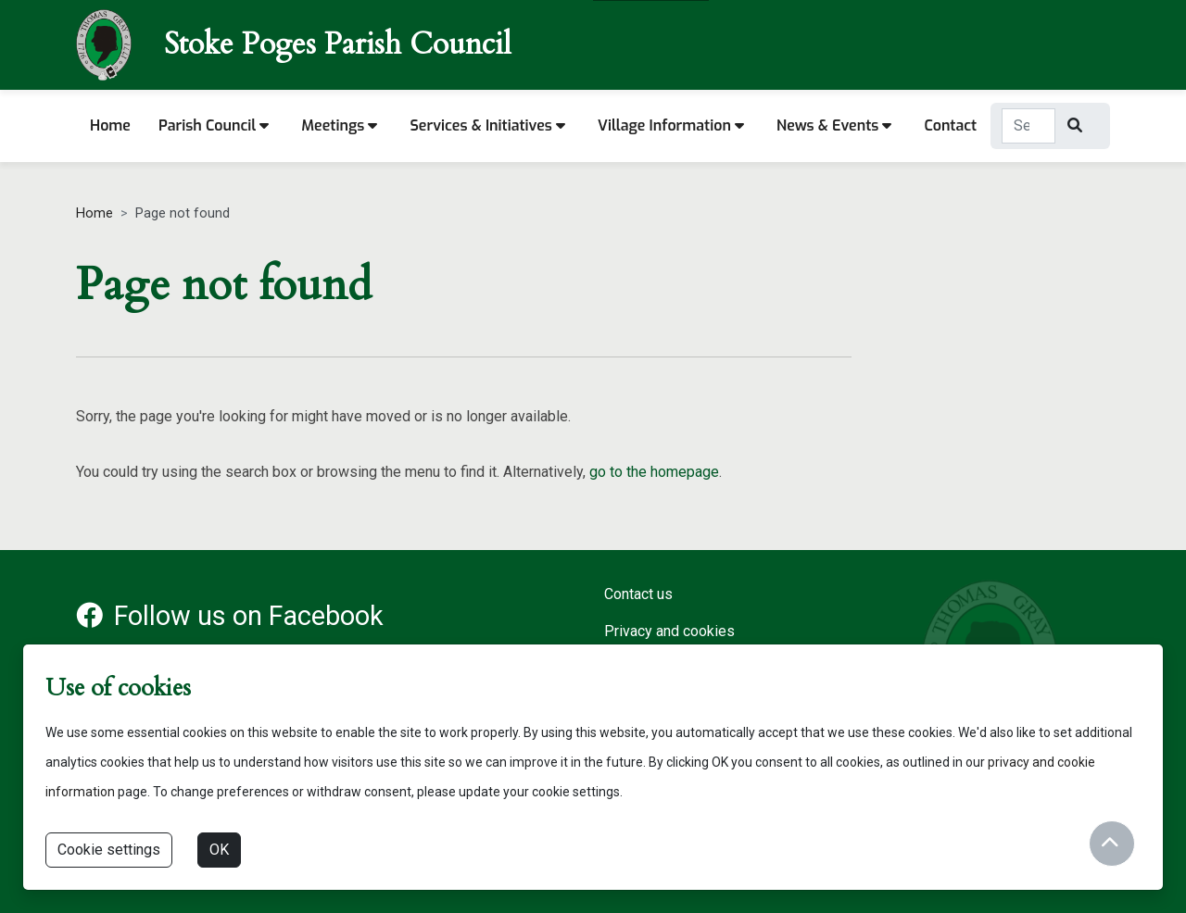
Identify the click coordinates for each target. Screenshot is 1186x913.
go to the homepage (654, 472)
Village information (671, 125)
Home (110, 125)
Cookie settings (108, 849)
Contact (950, 125)
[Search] (1077, 126)
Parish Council (213, 125)
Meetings (339, 125)
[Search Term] (1028, 126)
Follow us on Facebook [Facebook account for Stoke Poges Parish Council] (230, 616)
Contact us (638, 594)
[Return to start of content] (1112, 843)
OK (219, 849)
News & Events (833, 125)
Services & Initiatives (487, 125)
